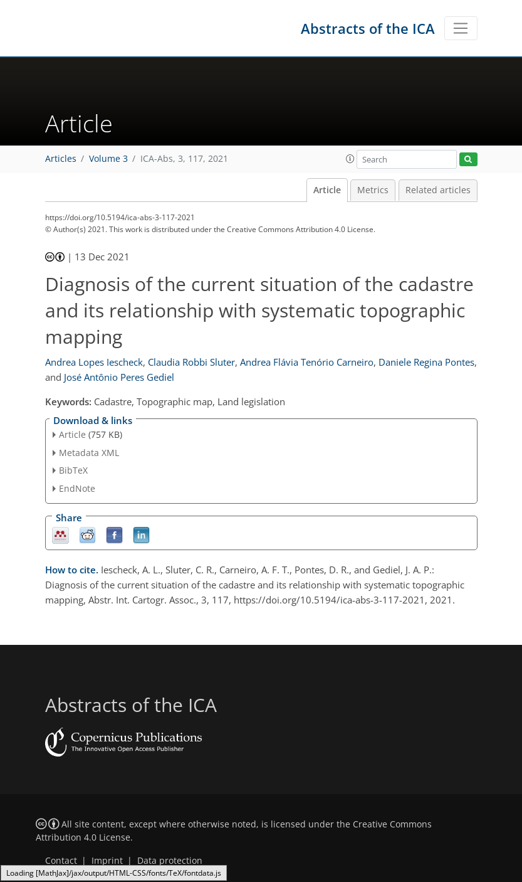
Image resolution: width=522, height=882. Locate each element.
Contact (61, 860)
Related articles (438, 190)
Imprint (107, 860)
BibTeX (73, 470)
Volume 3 (108, 158)
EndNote (77, 488)
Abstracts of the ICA (368, 28)
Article (327, 190)
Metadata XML (89, 453)
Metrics (373, 190)
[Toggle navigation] (461, 28)
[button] (350, 158)
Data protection (169, 860)
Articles (60, 158)
